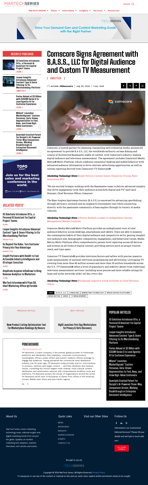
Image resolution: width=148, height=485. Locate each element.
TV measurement (79, 296)
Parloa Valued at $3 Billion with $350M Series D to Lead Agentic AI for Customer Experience (28, 100)
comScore (74, 293)
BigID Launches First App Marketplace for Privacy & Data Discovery (77, 326)
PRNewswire (66, 86)
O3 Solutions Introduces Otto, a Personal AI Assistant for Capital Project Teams (27, 64)
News (65, 296)
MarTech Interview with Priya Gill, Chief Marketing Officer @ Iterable (20, 284)
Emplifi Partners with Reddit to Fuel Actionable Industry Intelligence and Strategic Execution (21, 259)
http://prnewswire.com (32, 349)
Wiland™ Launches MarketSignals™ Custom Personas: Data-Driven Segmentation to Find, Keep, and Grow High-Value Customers (28, 119)
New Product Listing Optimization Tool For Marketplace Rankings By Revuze (26, 326)
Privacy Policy (99, 472)
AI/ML (19, 72)
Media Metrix (54, 296)
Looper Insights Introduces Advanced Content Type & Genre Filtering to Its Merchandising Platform (28, 82)
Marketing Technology (93, 293)
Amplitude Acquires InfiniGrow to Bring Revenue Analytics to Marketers (22, 272)
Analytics (21, 91)
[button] (129, 4)
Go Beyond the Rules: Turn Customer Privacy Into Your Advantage (21, 245)
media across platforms (118, 293)
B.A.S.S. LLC (61, 293)
